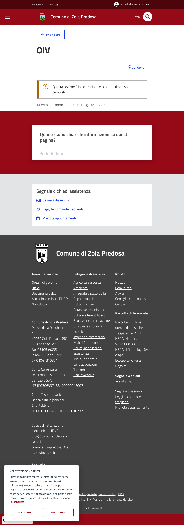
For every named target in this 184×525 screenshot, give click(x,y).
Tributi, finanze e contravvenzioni (85, 361)
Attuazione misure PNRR (50, 298)
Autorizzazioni (83, 304)
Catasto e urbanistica (88, 309)
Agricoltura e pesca (87, 282)
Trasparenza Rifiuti (128, 333)
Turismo (79, 369)
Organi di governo (44, 282)
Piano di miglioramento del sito (113, 499)
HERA (120, 349)
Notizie (120, 282)
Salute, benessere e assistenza (87, 350)
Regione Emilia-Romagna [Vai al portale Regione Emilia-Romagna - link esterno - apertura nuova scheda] (46, 4)
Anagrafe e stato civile (89, 293)
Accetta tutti (25, 512)
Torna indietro (50, 35)
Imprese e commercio (89, 337)
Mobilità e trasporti (87, 342)
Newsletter (40, 304)
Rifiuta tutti (58, 512)
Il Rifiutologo (134, 349)
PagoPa (121, 365)
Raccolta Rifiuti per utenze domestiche (129, 325)
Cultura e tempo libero (89, 315)
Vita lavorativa (83, 375)
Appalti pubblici (84, 298)
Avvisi (119, 293)
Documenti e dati (44, 293)
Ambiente (80, 287)
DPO (121, 494)
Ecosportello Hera (128, 360)
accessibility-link (80, 499)
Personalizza (17, 502)
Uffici (36, 287)
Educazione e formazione (91, 320)
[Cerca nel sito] (147, 16)
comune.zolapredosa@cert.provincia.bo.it (50, 449)
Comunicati (123, 287)
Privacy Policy (107, 494)
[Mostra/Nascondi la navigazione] (7, 17)
